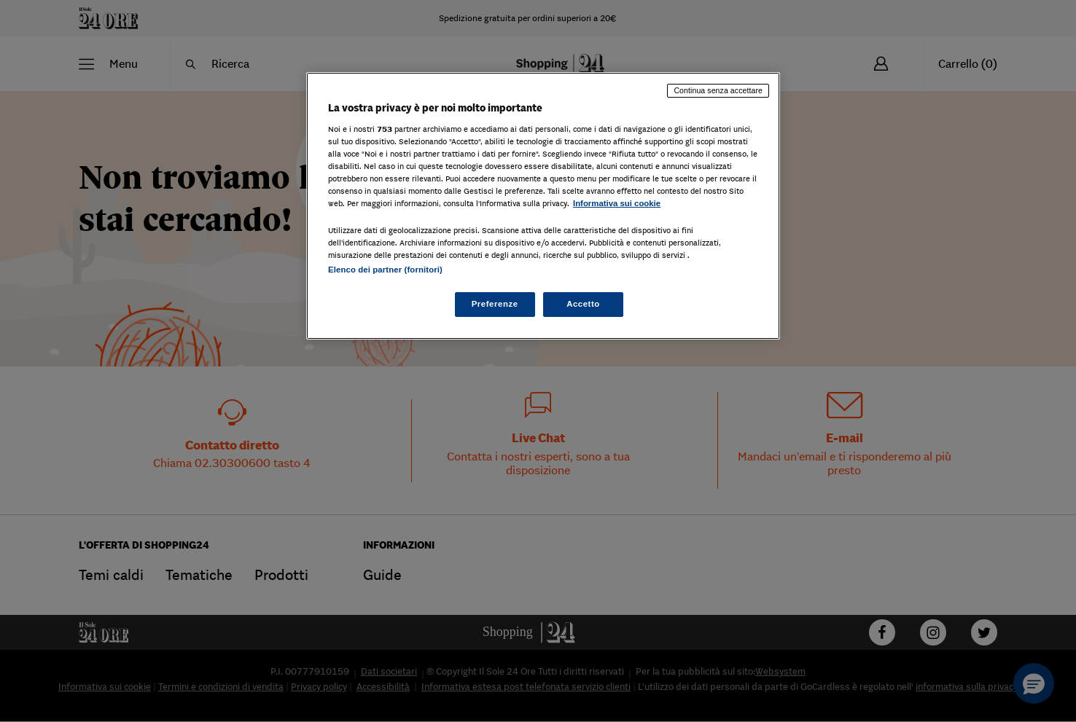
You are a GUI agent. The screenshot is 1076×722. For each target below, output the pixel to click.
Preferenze (495, 303)
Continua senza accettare (718, 90)
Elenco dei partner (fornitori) (385, 269)
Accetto (583, 303)
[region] (543, 206)
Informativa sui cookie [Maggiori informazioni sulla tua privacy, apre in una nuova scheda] (616, 203)
